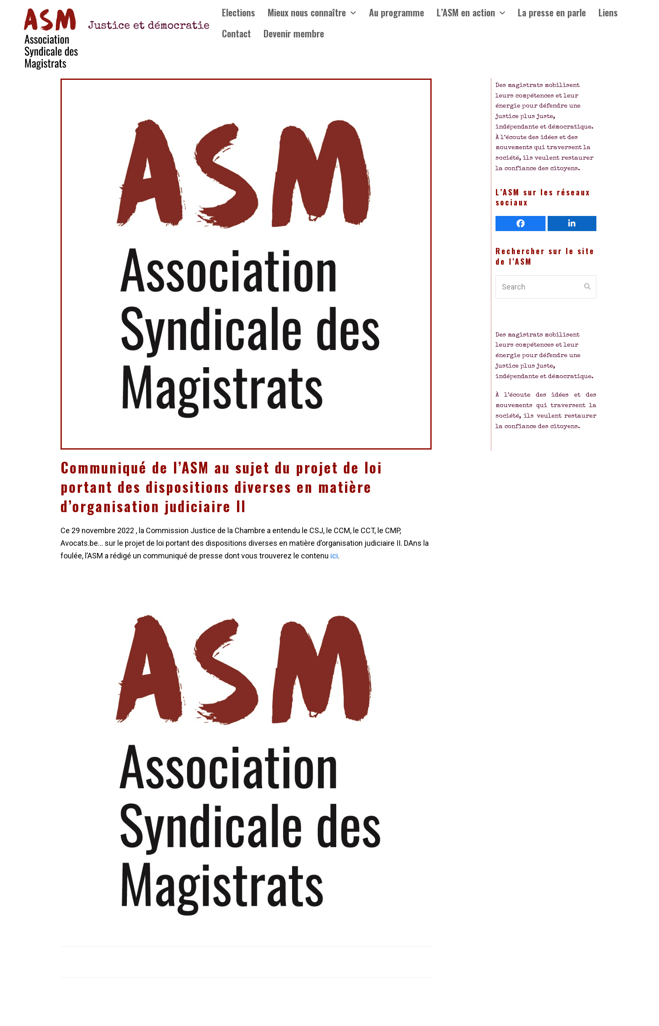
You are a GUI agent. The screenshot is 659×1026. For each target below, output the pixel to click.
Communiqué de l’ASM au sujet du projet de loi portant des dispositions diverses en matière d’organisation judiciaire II (221, 486)
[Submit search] (587, 287)
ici (333, 555)
